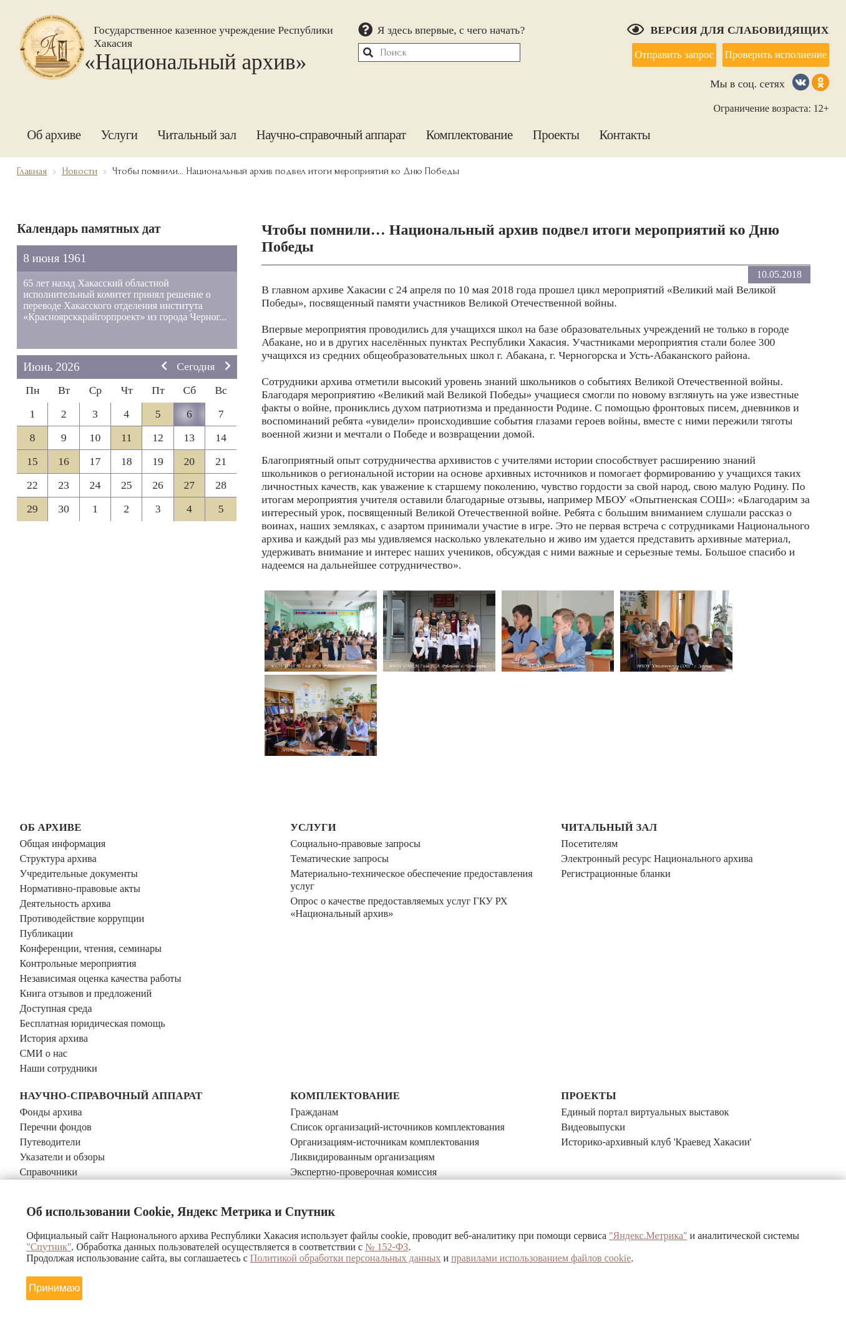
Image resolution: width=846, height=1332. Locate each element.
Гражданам (316, 1083)
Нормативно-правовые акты (84, 880)
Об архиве (53, 128)
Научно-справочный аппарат (331, 128)
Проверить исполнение (769, 52)
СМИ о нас (45, 1025)
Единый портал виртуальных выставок (651, 1083)
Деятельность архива (68, 894)
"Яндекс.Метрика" (648, 1234)
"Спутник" (48, 1245)
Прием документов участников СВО (374, 1149)
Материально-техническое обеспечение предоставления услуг (421, 874)
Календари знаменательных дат (92, 1175)
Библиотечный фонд (66, 1149)
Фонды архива (53, 1083)
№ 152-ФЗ (386, 1245)
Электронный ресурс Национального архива (664, 854)
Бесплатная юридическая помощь (98, 998)
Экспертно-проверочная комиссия (369, 1136)
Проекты (556, 128)
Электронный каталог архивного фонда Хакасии (132, 1162)
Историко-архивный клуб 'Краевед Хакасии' (664, 1110)
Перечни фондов (58, 1096)
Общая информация (65, 841)
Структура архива (60, 854)
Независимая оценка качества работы (106, 959)
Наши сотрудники (61, 1038)
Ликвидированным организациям (368, 1123)
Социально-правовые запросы (360, 841)
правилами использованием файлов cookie (541, 1256)
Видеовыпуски (595, 1096)
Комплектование (469, 128)
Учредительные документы (83, 867)
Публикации (48, 920)
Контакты (624, 128)
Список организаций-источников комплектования (406, 1096)
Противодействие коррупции (86, 907)
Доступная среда (58, 985)
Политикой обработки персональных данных (345, 1256)
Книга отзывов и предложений (90, 972)
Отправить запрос (656, 52)
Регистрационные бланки (620, 867)
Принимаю (59, 1284)
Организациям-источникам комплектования (392, 1110)
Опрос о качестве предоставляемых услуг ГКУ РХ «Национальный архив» (407, 900)
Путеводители (52, 1110)
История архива (56, 1012)
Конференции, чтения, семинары (96, 933)
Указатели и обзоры (65, 1123)
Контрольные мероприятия (82, 946)
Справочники (50, 1136)
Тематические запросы (343, 854)
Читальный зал (196, 128)
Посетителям (591, 841)
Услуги (119, 128)
